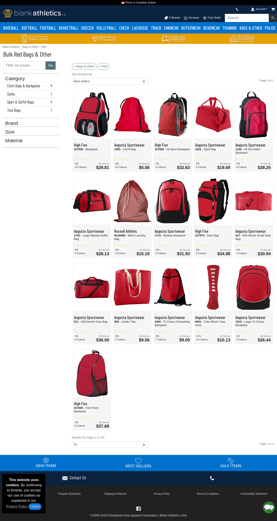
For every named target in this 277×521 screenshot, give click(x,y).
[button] (269, 507)
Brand (11, 123)
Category (15, 78)
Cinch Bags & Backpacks (30, 85)
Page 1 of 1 (267, 443)
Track (156, 27)
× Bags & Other (84, 66)
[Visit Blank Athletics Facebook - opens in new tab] (138, 508)
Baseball (11, 27)
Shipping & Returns (115, 493)
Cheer (124, 27)
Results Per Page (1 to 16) (88, 437)
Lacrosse (140, 27)
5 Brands (172, 18)
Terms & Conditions (207, 493)
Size (10, 132)
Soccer (87, 27)
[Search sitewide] (247, 18)
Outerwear (191, 27)
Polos (270, 27)
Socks (30, 94)
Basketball (69, 27)
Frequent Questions (69, 493)
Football (48, 27)
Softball (29, 27)
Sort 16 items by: (82, 74)
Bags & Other (251, 27)
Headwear (211, 27)
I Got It (35, 506)
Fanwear (171, 27)
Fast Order (212, 18)
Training (229, 27)
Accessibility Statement (254, 493)
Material (14, 140)
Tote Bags (30, 110)
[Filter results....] (24, 65)
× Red (103, 66)
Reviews (191, 18)
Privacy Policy (17, 506)
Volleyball (106, 27)
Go (50, 65)
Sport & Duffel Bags (30, 102)
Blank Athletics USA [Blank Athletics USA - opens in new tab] (173, 515)
